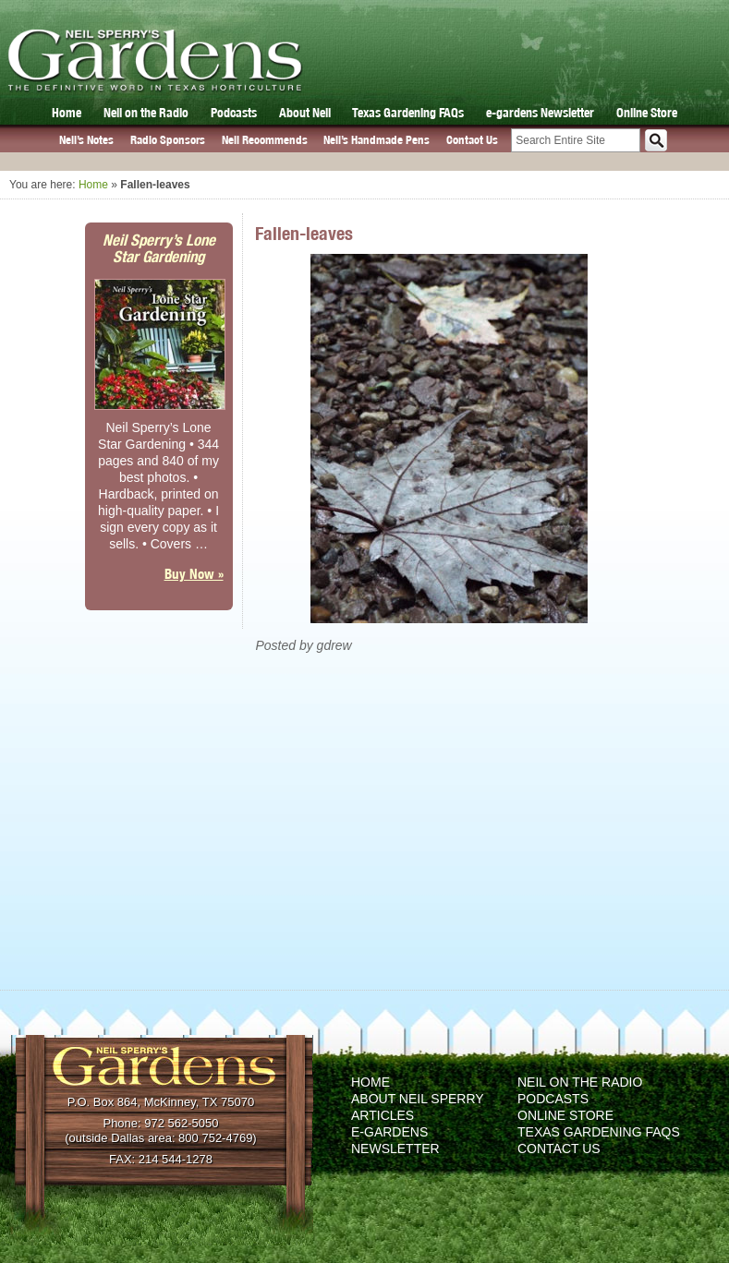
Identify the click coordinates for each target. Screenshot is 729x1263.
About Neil (305, 112)
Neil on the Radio (145, 112)
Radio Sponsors (167, 140)
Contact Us (472, 140)
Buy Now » (194, 574)
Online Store (646, 112)
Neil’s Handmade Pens (376, 140)
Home (66, 112)
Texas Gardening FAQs (408, 112)
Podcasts (234, 112)
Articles (382, 1115)
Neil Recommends (265, 140)
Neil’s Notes (86, 140)
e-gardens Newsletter (540, 112)
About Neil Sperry (417, 1098)
